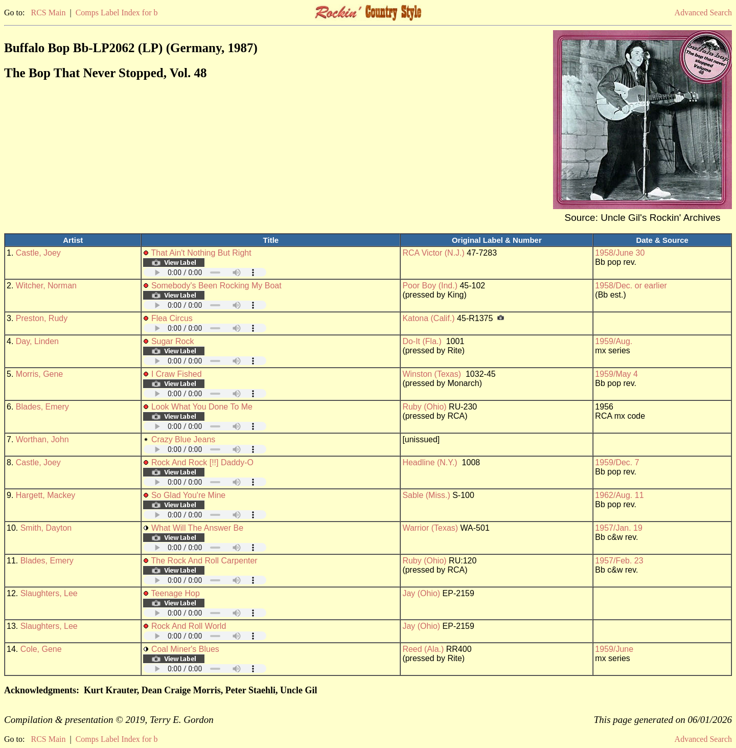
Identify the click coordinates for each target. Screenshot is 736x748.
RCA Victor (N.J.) (433, 252)
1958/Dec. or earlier (631, 285)
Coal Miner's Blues (185, 649)
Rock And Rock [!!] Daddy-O (202, 462)
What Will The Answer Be (197, 528)
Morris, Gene (39, 374)
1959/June (614, 649)
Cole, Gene (41, 649)
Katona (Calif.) (428, 318)
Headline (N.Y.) (429, 462)
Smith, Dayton (46, 528)
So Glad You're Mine (188, 495)
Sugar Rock (172, 341)
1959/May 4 (616, 374)
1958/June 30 (620, 252)
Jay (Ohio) (421, 593)
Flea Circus (172, 318)
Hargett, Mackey (45, 495)
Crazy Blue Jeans (183, 439)
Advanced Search (703, 12)
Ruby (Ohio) (424, 406)
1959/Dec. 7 (617, 462)
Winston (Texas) (431, 374)
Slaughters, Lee (49, 593)
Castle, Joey (38, 252)
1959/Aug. (613, 341)
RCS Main (48, 12)
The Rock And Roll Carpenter (204, 560)
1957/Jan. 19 (618, 528)
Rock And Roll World (188, 626)
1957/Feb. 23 (619, 560)
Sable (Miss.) (426, 495)
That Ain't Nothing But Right (201, 252)
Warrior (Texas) (430, 528)
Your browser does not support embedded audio (205, 272)
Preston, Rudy (41, 318)
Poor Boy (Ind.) (429, 285)
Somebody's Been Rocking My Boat (216, 285)
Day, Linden (37, 341)
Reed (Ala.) (423, 649)
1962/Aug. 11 (619, 495)
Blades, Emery (42, 406)
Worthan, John (42, 439)
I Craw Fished (176, 374)
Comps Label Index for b (117, 12)
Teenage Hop (175, 593)
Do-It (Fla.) (421, 341)
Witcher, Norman (46, 285)
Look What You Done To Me (201, 406)
